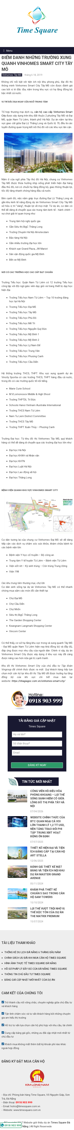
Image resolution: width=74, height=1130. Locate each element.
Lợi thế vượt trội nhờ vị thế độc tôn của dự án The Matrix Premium (47, 912)
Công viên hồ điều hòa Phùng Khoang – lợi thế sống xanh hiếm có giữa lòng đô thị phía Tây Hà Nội (47, 798)
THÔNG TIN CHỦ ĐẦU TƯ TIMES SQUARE (27, 974)
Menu (9, 50)
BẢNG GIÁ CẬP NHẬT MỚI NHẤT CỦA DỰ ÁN (29, 979)
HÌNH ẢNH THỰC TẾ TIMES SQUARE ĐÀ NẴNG (30, 963)
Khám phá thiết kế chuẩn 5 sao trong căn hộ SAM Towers (47, 893)
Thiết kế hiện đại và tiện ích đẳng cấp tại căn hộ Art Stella (47, 851)
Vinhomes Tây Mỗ (11, 75)
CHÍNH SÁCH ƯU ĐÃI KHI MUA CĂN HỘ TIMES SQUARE (35, 957)
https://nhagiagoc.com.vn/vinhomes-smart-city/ (38, 681)
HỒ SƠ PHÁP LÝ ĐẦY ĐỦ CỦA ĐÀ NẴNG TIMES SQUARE (35, 968)
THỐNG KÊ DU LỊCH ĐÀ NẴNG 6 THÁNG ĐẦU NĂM (32, 952)
